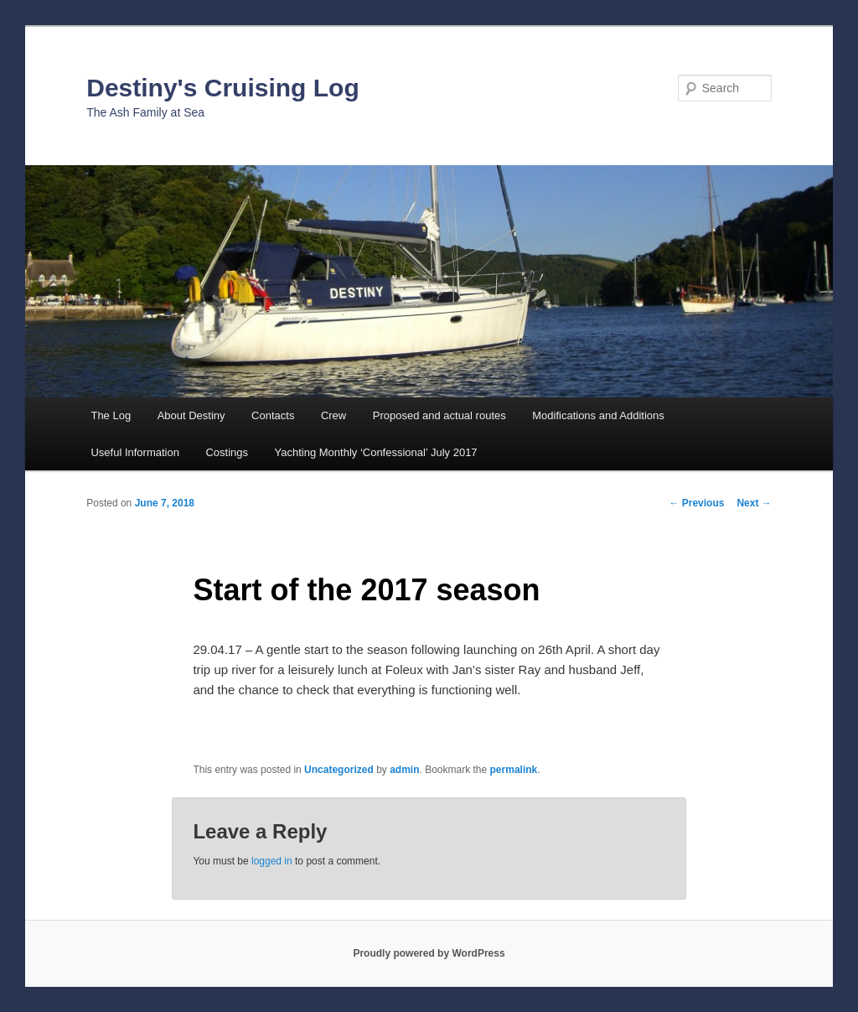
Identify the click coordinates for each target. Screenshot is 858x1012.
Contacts (272, 415)
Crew (333, 415)
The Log (110, 415)
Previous (696, 503)
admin (404, 770)
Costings (226, 452)
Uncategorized (339, 770)
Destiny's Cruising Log (222, 87)
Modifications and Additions (598, 415)
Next (754, 503)
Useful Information (134, 452)
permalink (514, 770)
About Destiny (191, 415)
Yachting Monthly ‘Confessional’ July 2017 (376, 452)
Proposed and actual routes (439, 415)
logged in (271, 861)
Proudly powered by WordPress (428, 953)
